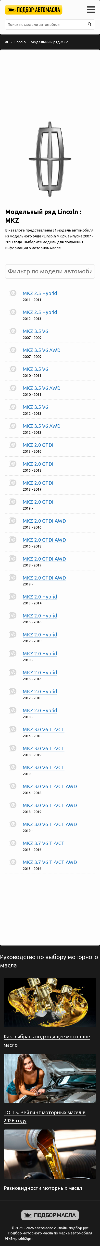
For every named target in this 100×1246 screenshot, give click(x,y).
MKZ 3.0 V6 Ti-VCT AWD (50, 786)
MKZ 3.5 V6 (35, 331)
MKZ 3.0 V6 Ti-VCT (43, 729)
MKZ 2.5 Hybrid (40, 293)
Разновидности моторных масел (43, 1188)
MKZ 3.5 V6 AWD (42, 350)
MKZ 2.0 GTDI (38, 445)
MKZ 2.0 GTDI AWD (44, 521)
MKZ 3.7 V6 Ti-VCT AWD (50, 862)
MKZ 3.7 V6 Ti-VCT (43, 843)
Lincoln (19, 42)
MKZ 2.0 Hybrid (40, 596)
